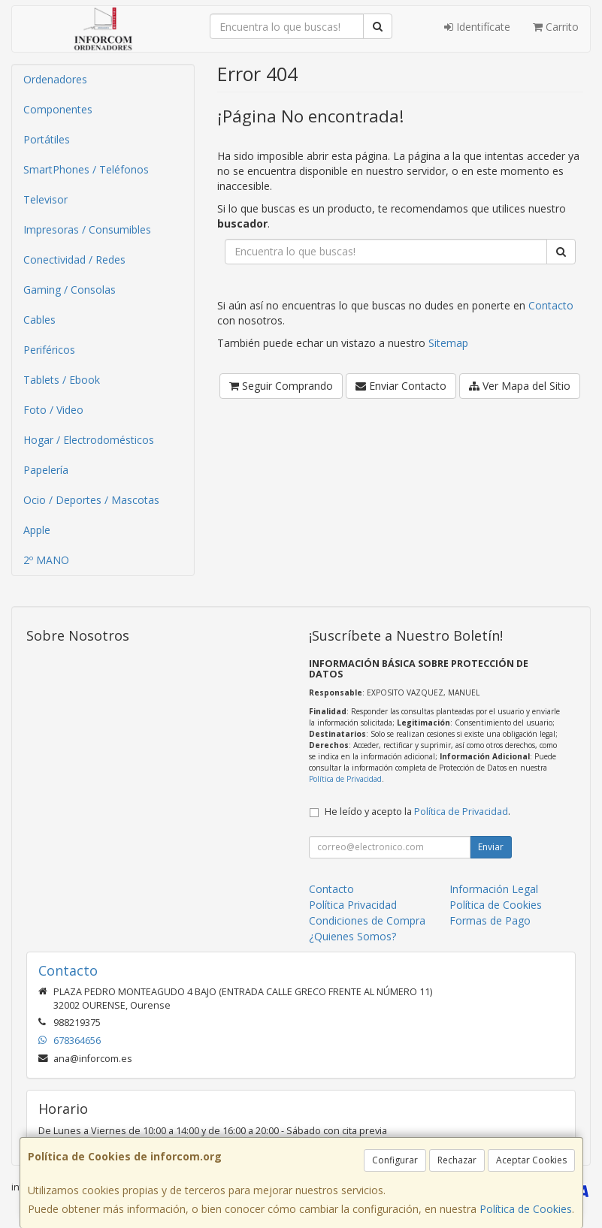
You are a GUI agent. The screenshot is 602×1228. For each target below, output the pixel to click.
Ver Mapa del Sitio (519, 386)
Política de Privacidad (345, 779)
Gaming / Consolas (69, 289)
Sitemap (448, 343)
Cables (39, 319)
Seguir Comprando (281, 386)
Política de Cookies (525, 1209)
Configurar (395, 1160)
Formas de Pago (490, 920)
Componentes (57, 109)
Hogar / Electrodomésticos (88, 440)
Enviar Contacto (400, 386)
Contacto (550, 305)
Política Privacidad (353, 905)
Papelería (45, 470)
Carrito (556, 27)
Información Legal (493, 889)
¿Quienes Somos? (352, 936)
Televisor (45, 199)
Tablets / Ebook (61, 380)
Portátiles (46, 139)
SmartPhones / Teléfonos (86, 169)
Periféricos (49, 349)
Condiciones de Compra (367, 920)
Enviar (491, 846)
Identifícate (477, 27)
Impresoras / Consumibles (87, 229)
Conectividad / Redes (74, 259)
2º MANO (46, 560)
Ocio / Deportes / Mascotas (91, 500)
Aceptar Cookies (531, 1160)
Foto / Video (53, 410)
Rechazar (456, 1160)
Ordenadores (55, 79)
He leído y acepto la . (417, 811)
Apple (36, 530)
